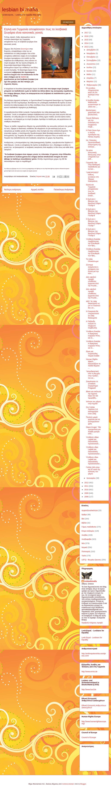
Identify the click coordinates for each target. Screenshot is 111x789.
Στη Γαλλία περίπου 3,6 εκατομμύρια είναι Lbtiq (92, 410)
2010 (86, 490)
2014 (86, 43)
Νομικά (39, 176)
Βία (83, 519)
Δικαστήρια (25, 49)
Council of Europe (89, 737)
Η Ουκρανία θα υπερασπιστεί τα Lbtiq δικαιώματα (92, 314)
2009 (86, 493)
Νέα (83, 543)
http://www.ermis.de (89, 672)
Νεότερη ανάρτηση (12, 189)
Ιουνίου (89, 71)
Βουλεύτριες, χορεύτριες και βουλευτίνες (92, 112)
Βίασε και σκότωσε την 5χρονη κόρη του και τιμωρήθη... (93, 394)
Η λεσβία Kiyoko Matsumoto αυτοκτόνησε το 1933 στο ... (93, 103)
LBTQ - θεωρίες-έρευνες (91, 560)
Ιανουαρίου (91, 478)
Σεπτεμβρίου (91, 60)
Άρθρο (84, 515)
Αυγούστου (91, 64)
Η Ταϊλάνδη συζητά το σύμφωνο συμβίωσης (91, 324)
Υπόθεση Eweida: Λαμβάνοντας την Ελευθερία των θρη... (93, 242)
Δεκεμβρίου (91, 50)
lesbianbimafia (90, 581)
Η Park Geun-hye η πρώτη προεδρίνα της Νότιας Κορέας (93, 133)
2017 (86, 33)
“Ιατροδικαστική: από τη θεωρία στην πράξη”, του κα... (93, 374)
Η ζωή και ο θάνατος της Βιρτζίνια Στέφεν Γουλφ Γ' (93, 222)
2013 (86, 47)
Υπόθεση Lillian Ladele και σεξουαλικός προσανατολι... (93, 440)
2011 (86, 486)
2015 (86, 40)
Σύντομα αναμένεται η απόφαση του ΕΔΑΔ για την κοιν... (92, 269)
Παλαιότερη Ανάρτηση (63, 189)
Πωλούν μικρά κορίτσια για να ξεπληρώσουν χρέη (93, 420)
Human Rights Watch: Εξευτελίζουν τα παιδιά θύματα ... (93, 363)
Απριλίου (90, 78)
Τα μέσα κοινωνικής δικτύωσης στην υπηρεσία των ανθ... (93, 154)
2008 (86, 497)
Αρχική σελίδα (37, 189)
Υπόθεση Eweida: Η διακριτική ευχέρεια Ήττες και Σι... (93, 334)
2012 (86, 483)
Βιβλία (84, 523)
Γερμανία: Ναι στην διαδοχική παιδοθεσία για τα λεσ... (93, 166)
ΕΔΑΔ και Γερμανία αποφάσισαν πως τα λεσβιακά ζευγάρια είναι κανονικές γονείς (35, 31)
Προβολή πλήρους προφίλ (92, 623)
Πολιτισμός (86, 551)
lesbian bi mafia (20, 9)
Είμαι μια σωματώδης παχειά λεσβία (92, 353)
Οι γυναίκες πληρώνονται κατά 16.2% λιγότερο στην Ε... (92, 92)
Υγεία (84, 556)
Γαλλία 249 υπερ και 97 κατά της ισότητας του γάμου (93, 470)
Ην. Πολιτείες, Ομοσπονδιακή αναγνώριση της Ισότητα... (93, 143)
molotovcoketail (68, 784)
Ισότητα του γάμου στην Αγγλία (93, 402)
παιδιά (23, 77)
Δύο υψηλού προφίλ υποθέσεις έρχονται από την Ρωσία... (92, 281)
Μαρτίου (90, 81)
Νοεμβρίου (91, 53)
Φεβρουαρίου (92, 85)
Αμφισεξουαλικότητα (90, 510)
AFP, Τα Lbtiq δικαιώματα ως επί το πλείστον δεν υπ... (93, 304)
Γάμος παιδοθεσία (89, 527)
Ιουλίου (89, 67)
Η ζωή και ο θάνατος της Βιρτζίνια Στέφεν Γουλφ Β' (93, 212)
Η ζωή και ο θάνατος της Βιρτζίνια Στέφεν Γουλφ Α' (93, 202)
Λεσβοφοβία (86, 539)
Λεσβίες (85, 535)
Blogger (83, 784)
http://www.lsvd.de (89, 689)
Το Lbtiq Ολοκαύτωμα (92, 260)
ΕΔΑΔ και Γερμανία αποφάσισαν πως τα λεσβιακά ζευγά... (92, 190)
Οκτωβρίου (91, 57)
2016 (86, 36)
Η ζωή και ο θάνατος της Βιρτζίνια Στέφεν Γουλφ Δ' (93, 232)
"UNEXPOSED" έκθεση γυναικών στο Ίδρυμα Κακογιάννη (92, 176)
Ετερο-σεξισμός (88, 531)
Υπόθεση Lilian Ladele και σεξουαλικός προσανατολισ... (93, 450)
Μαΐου (89, 74)
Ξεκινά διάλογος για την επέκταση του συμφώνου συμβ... (92, 122)
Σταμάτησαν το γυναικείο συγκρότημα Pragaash (92, 384)
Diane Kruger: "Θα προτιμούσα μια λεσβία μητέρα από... (93, 430)
